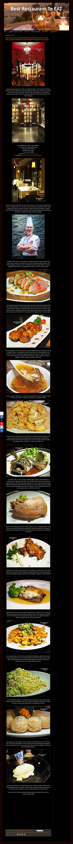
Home (5, 31)
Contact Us (26, 31)
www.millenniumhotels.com (31, 154)
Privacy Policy (45, 31)
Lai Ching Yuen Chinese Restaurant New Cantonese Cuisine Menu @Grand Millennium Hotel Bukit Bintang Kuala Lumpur (27, 38)
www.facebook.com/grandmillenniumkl (31, 155)
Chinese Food (36, 832)
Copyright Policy (53, 31)
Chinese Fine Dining (28, 832)
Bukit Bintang (12, 832)
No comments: (30, 830)
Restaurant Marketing (35, 31)
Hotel (41, 832)
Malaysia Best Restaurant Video (15, 31)
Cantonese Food (19, 832)
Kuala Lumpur (45, 832)
